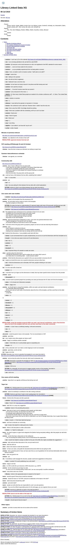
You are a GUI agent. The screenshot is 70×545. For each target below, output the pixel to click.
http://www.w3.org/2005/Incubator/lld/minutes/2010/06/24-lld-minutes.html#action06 (38, 362)
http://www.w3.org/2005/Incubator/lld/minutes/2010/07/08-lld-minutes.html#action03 (23, 355)
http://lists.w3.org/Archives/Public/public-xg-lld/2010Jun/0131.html (19, 135)
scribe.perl (22, 542)
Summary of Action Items (10, 54)
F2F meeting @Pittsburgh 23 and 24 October (18, 45)
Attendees (5, 21)
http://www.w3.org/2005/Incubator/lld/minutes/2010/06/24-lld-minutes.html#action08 (26, 395)
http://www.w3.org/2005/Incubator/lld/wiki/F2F (14, 147)
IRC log (8, 17)
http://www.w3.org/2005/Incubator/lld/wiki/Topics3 (29, 403)
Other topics (10, 53)
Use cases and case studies (14, 49)
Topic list (9, 52)
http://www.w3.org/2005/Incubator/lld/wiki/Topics (45, 387)
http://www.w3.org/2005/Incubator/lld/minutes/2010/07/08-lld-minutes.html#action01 (26, 189)
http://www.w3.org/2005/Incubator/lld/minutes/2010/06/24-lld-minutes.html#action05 (33, 206)
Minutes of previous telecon (14, 43)
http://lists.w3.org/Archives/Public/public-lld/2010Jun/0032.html (27, 197)
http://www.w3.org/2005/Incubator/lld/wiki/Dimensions (25, 209)
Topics (5, 42)
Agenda (3, 15)
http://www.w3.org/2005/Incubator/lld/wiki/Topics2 (24, 400)
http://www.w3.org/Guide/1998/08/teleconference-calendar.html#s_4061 (46, 59)
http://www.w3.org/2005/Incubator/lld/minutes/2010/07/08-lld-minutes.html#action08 (26, 491)
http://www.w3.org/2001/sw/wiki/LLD (11, 163)
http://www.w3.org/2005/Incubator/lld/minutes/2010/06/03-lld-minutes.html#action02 (26, 389)
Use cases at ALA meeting (13, 50)
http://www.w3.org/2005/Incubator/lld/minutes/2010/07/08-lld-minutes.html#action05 (26, 370)
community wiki (11, 47)
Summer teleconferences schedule (16, 46)
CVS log (35, 542)
